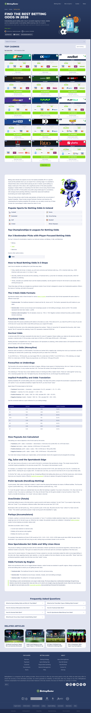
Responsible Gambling (45, 664)
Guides (77, 4)
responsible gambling (35, 585)
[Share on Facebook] (16, 34)
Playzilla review (72, 115)
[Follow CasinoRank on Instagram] (70, 684)
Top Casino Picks (8, 51)
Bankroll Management (45, 667)
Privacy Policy (38, 710)
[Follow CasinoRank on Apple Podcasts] (84, 684)
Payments (26, 662)
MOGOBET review (72, 93)
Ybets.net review (72, 159)
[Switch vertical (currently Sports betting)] (81, 46)
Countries (26, 664)
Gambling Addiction (26, 710)
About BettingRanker (63, 659)
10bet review (45, 137)
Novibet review (72, 72)
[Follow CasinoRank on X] (74, 684)
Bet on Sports (68, 4)
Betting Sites (57, 4)
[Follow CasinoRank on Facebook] (67, 684)
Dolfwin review (17, 137)
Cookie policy (13, 710)
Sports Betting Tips (44, 662)
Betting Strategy (44, 659)
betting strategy (75, 520)
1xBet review (45, 72)
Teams (26, 670)
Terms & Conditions (66, 710)
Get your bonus (18, 69)
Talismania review (18, 93)
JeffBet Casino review (45, 115)
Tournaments (26, 667)
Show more (45, 165)
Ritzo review (45, 159)
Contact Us (63, 667)
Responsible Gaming (52, 710)
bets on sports (42, 296)
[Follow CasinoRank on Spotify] (81, 684)
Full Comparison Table (19, 51)
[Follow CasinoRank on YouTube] (77, 684)
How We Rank (63, 664)
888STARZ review (18, 159)
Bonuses (26, 659)
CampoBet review (45, 93)
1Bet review (18, 72)
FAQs (44, 670)
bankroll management (37, 476)
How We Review (63, 662)
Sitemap (63, 670)
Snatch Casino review (73, 137)
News (84, 4)
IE (7, 684)
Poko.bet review (18, 115)
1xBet (13, 246)
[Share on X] (8, 34)
